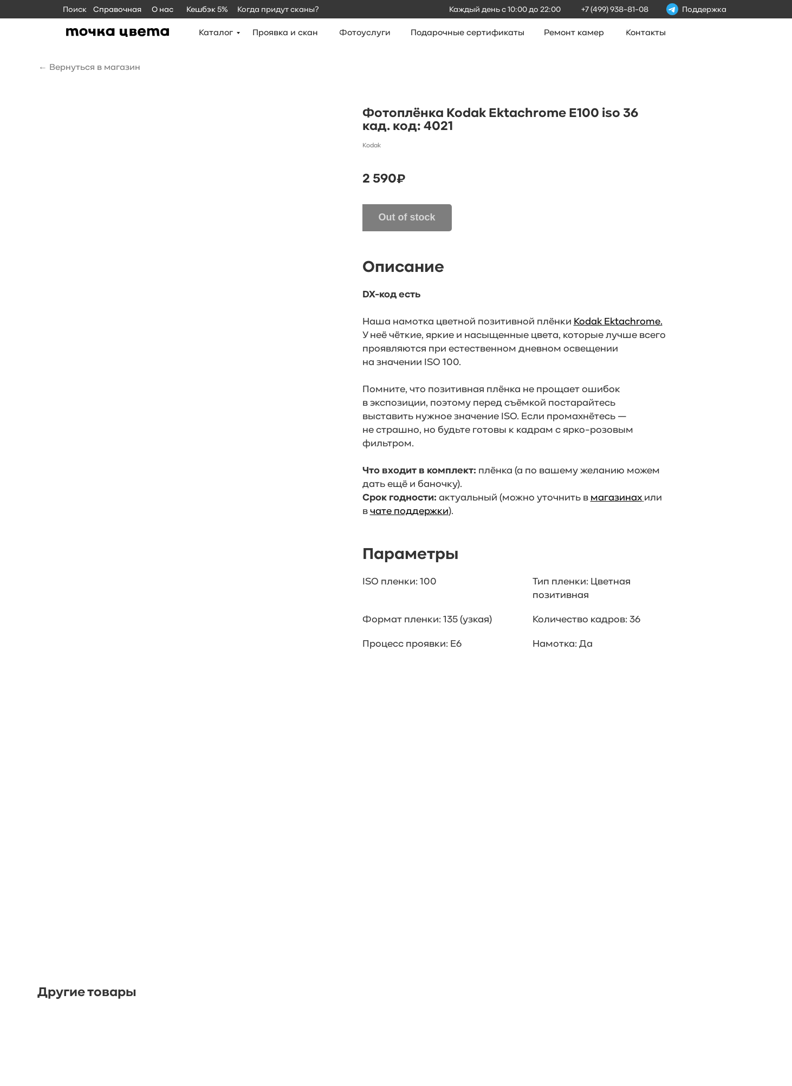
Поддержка (704, 10)
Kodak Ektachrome (617, 322)
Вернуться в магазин (94, 67)
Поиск (75, 10)
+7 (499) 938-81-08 (614, 10)
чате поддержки (409, 511)
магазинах (616, 498)
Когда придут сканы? (278, 10)
